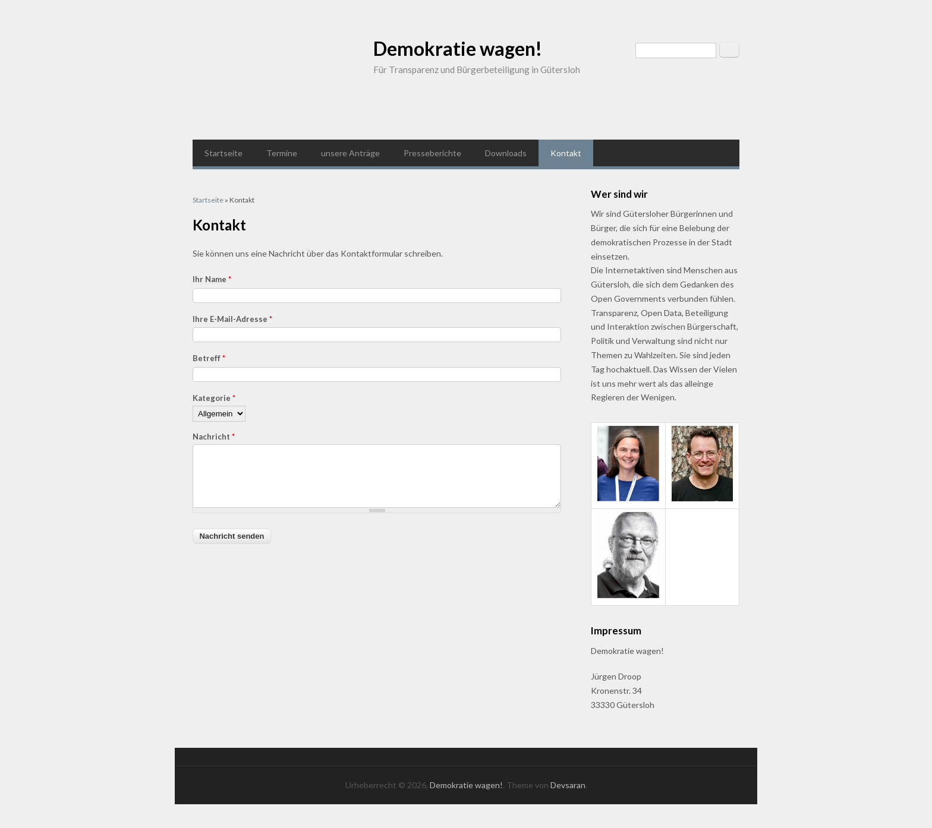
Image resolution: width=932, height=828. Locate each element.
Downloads (506, 153)
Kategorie (214, 398)
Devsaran (567, 785)
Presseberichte (432, 153)
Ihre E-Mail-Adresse (232, 319)
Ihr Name (212, 279)
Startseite (223, 153)
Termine (281, 153)
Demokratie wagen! (457, 48)
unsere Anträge (350, 153)
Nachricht (214, 436)
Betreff (209, 358)
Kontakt (565, 153)
